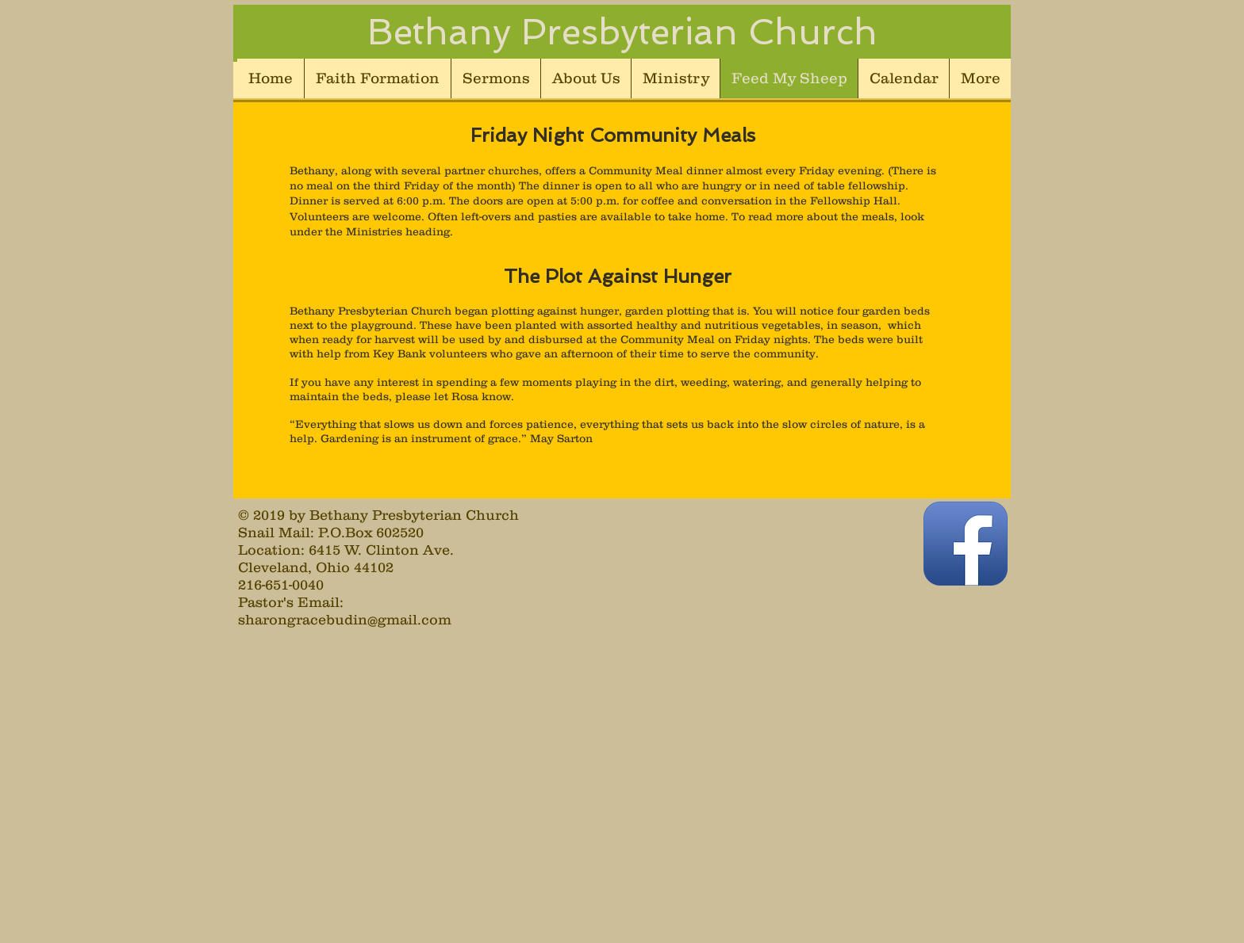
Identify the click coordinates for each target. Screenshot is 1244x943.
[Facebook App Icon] (965, 544)
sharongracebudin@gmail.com (344, 620)
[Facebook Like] (819, 572)
